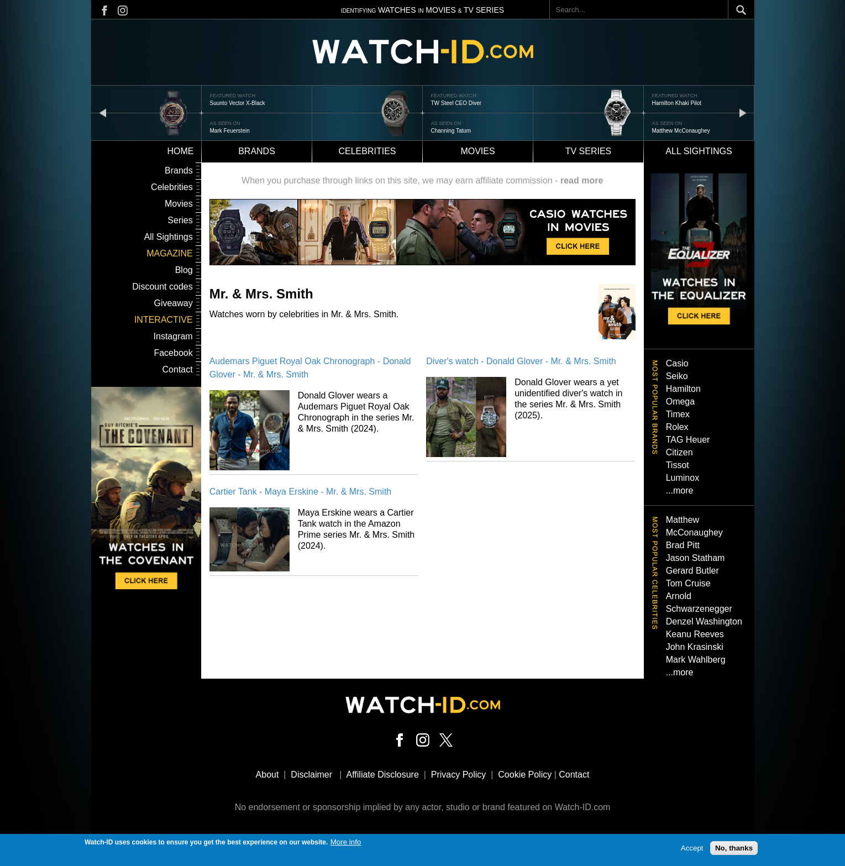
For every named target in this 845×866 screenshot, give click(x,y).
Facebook (173, 353)
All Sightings (168, 237)
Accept (692, 848)
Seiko (677, 376)
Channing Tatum (451, 131)
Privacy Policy (458, 774)
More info (345, 842)
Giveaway (173, 303)
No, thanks (734, 848)
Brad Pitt (683, 545)
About (267, 774)
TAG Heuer (688, 439)
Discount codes (162, 286)
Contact (177, 369)
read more (581, 180)
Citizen (679, 452)
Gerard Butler (692, 570)
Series (179, 220)
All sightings (698, 151)
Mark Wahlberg (696, 659)
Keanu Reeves (695, 634)
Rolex (677, 427)
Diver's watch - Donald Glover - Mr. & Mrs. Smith (521, 361)
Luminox (682, 477)
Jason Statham (695, 558)
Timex (678, 414)
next (742, 112)
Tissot (677, 465)
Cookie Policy (525, 774)
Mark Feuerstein (230, 131)
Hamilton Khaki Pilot (676, 103)
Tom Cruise (688, 583)
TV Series (588, 151)
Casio (677, 363)
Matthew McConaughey (681, 131)
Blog (184, 270)
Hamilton (683, 388)
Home (180, 151)
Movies (477, 151)
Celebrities (367, 151)
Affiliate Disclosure (383, 774)
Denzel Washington (704, 621)
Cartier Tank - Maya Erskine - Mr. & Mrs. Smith (300, 491)
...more (680, 490)
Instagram (173, 336)
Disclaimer (311, 774)
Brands (256, 151)
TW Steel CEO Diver (456, 103)
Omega (680, 401)
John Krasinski (694, 647)
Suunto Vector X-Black (237, 103)
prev (102, 112)
